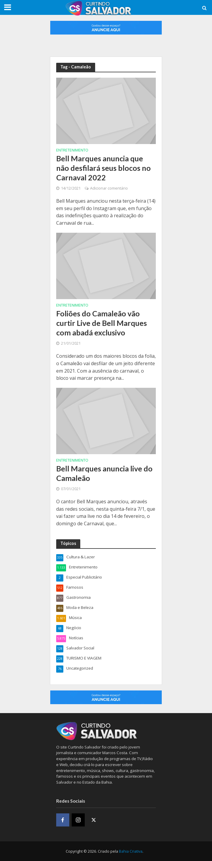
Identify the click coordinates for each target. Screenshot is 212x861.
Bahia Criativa (130, 851)
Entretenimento (72, 151)
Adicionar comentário (109, 188)
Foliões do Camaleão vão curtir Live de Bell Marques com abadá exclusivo (101, 323)
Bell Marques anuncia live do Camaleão (104, 473)
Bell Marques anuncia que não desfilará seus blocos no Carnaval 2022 (103, 168)
